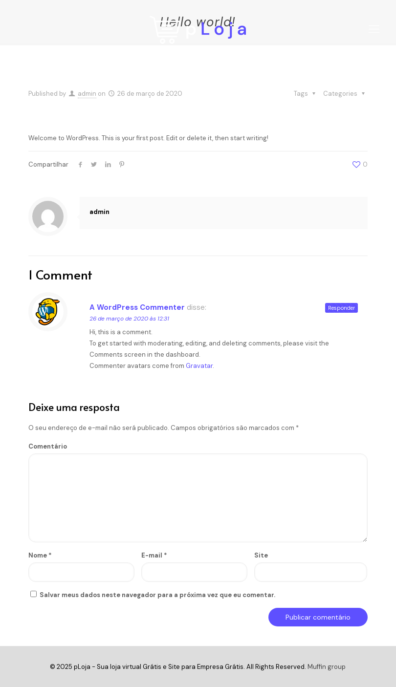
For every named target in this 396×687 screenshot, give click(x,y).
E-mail (154, 555)
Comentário (47, 446)
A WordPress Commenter (137, 307)
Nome (40, 555)
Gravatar (199, 366)
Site (261, 555)
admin (87, 93)
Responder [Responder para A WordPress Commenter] (341, 307)
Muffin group (327, 667)
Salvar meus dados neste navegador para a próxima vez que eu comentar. (157, 595)
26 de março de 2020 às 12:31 (129, 318)
